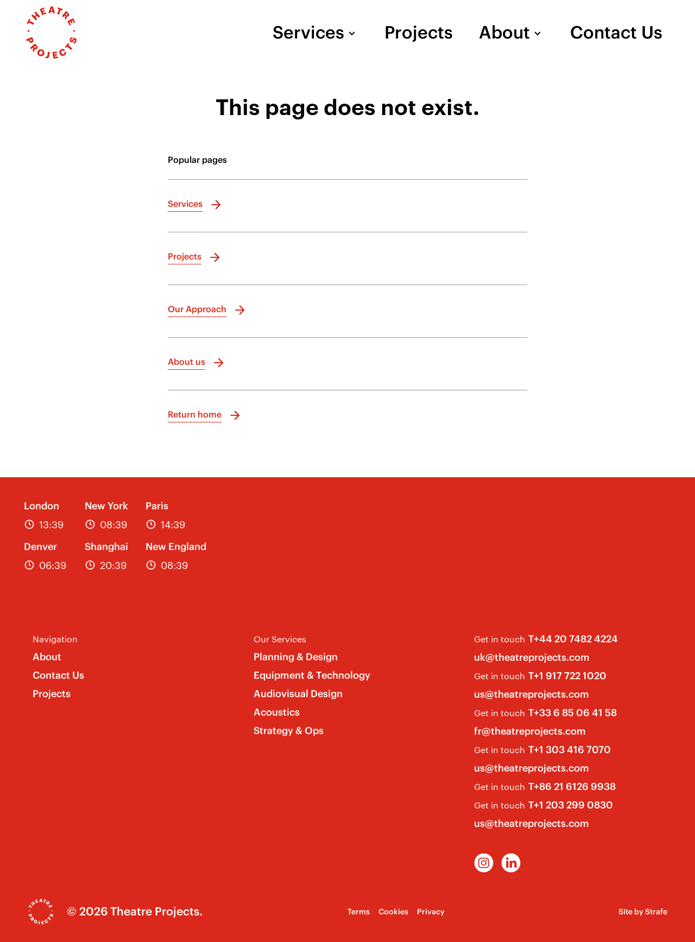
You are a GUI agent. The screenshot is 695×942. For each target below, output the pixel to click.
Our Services (280, 638)
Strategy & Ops (289, 730)
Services (308, 32)
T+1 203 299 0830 (570, 805)
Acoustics (277, 712)
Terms (359, 911)
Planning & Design (296, 656)
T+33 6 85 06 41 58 (572, 712)
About (504, 32)
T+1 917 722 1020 (567, 675)
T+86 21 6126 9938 (572, 786)
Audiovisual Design (298, 693)
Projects (418, 32)
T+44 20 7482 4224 (573, 639)
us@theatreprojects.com (531, 694)
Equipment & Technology (312, 675)
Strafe (656, 911)
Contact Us (616, 32)
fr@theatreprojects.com (530, 731)
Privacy (431, 911)
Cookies (393, 911)
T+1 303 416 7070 (569, 749)
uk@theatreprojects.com (532, 657)
